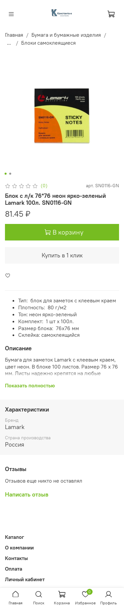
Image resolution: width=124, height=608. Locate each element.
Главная (14, 34)
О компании (19, 547)
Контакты (16, 558)
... (9, 43)
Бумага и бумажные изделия (66, 34)
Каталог (14, 537)
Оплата (13, 568)
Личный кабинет (25, 579)
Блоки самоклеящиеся (48, 42)
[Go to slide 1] (5, 174)
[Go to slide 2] (10, 174)
